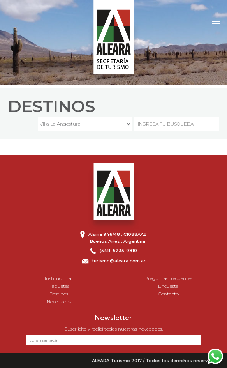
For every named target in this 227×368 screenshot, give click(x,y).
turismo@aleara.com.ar (119, 261)
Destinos (58, 294)
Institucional (58, 278)
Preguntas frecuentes (168, 278)
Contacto (168, 294)
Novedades (59, 301)
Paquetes (58, 286)
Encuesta (168, 286)
